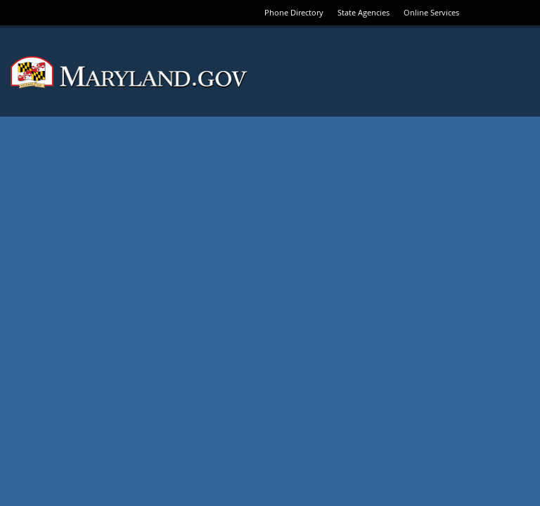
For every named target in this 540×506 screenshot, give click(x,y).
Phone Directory (293, 12)
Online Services (431, 12)
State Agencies (364, 12)
